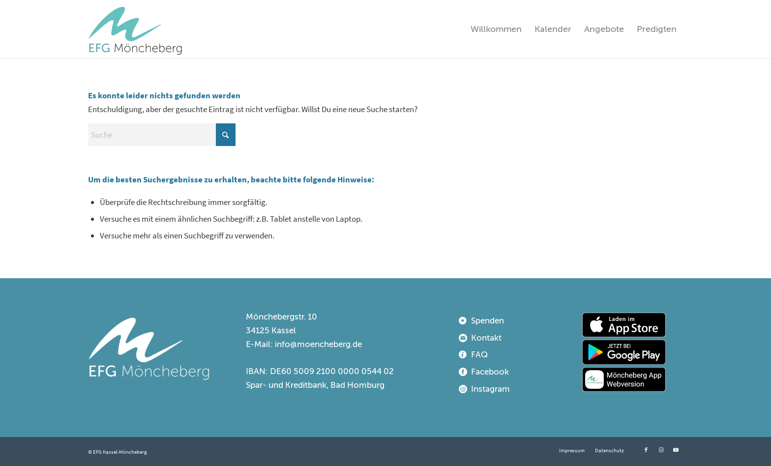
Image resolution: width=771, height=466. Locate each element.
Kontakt (486, 338)
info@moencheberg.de (318, 344)
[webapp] (624, 379)
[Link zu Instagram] (660, 449)
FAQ (479, 354)
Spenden (487, 320)
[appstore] (624, 325)
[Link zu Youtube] (675, 449)
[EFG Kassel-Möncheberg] (135, 29)
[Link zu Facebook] (646, 449)
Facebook (490, 372)
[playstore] (624, 352)
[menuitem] (496, 29)
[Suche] (162, 134)
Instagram (490, 389)
